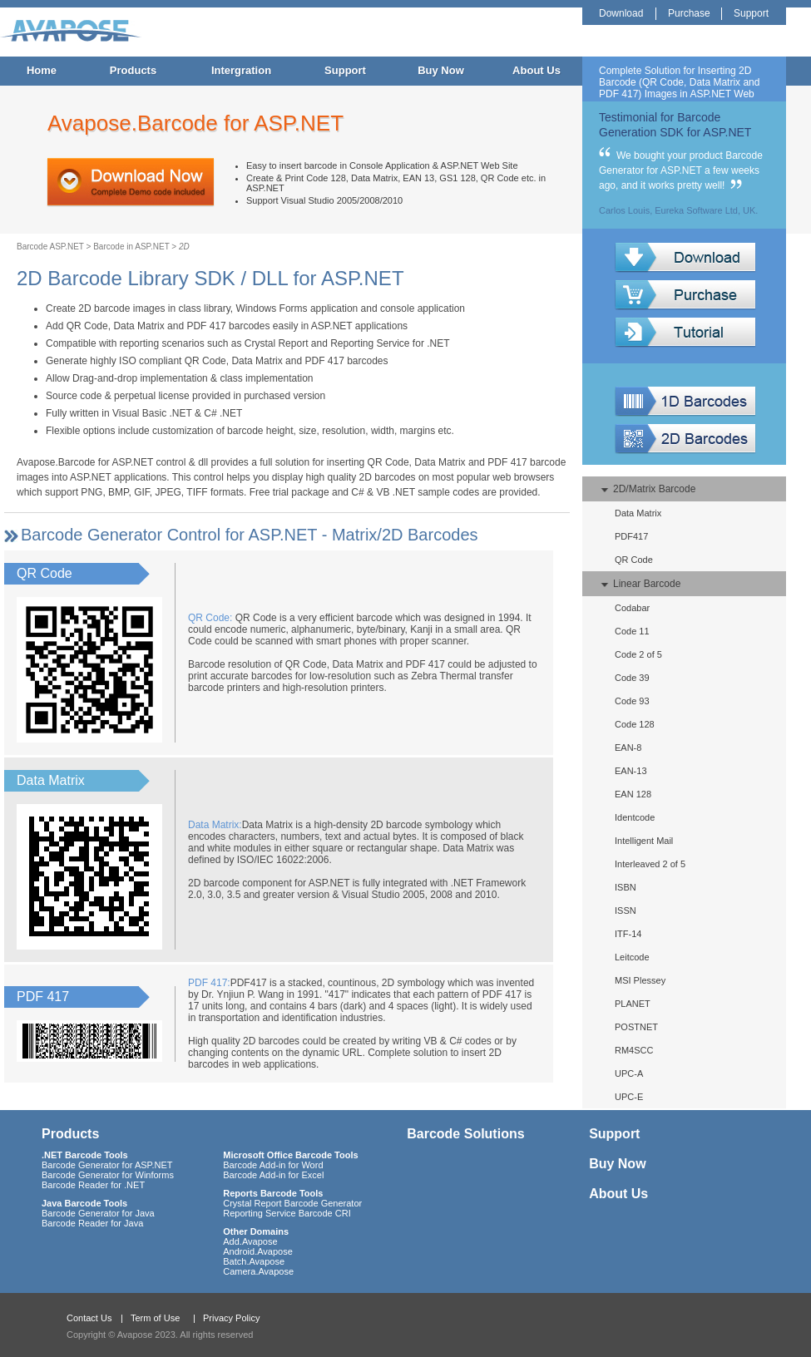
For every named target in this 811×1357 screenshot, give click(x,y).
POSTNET (636, 1027)
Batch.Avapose (253, 1261)
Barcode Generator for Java (98, 1213)
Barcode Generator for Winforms (108, 1175)
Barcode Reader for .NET (93, 1185)
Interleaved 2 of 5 (650, 864)
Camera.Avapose (258, 1271)
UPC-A (629, 1073)
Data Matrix (638, 513)
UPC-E (629, 1097)
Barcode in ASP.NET (131, 246)
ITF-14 (628, 934)
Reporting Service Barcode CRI (286, 1213)
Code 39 (632, 678)
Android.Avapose (258, 1251)
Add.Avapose (250, 1241)
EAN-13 (631, 771)
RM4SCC (634, 1050)
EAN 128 (633, 794)
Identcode (635, 817)
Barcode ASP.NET (50, 246)
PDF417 (631, 536)
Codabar (632, 608)
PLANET (632, 1004)
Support (345, 70)
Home (42, 70)
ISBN (625, 887)
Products (133, 70)
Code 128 (635, 724)
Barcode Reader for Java (92, 1223)
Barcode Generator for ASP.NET (107, 1165)
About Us (536, 70)
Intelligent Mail (644, 841)
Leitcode (632, 957)
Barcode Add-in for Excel (273, 1175)
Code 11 (632, 631)
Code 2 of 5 (638, 654)
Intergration (241, 70)
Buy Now (441, 70)
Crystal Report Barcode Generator (292, 1203)
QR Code (634, 560)
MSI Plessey (640, 980)
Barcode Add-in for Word (273, 1165)
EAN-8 (628, 748)
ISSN (625, 910)
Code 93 (632, 701)
